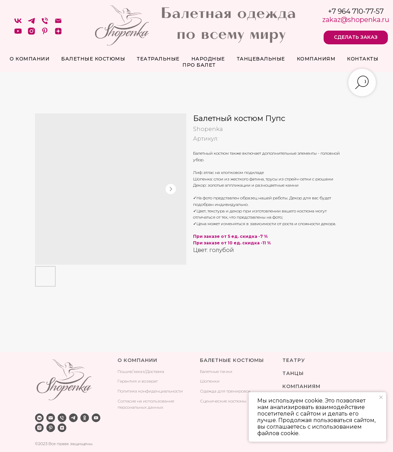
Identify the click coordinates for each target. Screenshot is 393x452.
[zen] (58, 33)
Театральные (158, 59)
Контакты (362, 59)
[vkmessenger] (39, 418)
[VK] (18, 23)
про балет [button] (199, 65)
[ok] (84, 418)
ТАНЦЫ (293, 373)
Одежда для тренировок (225, 391)
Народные (208, 59)
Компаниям (316, 59)
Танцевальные (261, 59)
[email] (50, 418)
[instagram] (31, 33)
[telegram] (31, 23)
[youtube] (18, 33)
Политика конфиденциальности (150, 391)
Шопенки (210, 381)
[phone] (62, 418)
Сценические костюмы (223, 401)
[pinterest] (45, 33)
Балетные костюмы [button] (93, 59)
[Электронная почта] (58, 23)
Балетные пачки (216, 371)
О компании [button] (29, 59)
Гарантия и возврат (137, 381)
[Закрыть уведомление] (381, 397)
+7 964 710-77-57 (356, 11)
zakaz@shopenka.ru (355, 19)
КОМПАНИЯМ (301, 386)
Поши (123, 371)
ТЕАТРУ (293, 360)
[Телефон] (45, 23)
